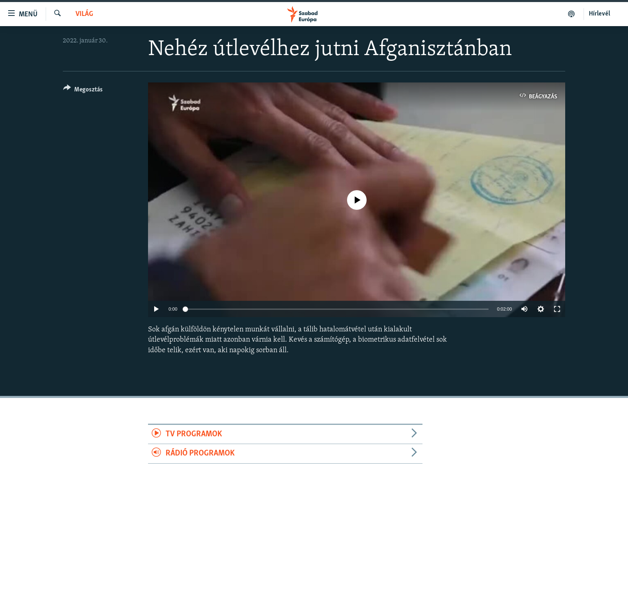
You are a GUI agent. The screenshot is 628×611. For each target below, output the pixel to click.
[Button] (83, 90)
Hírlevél (599, 14)
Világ (84, 14)
